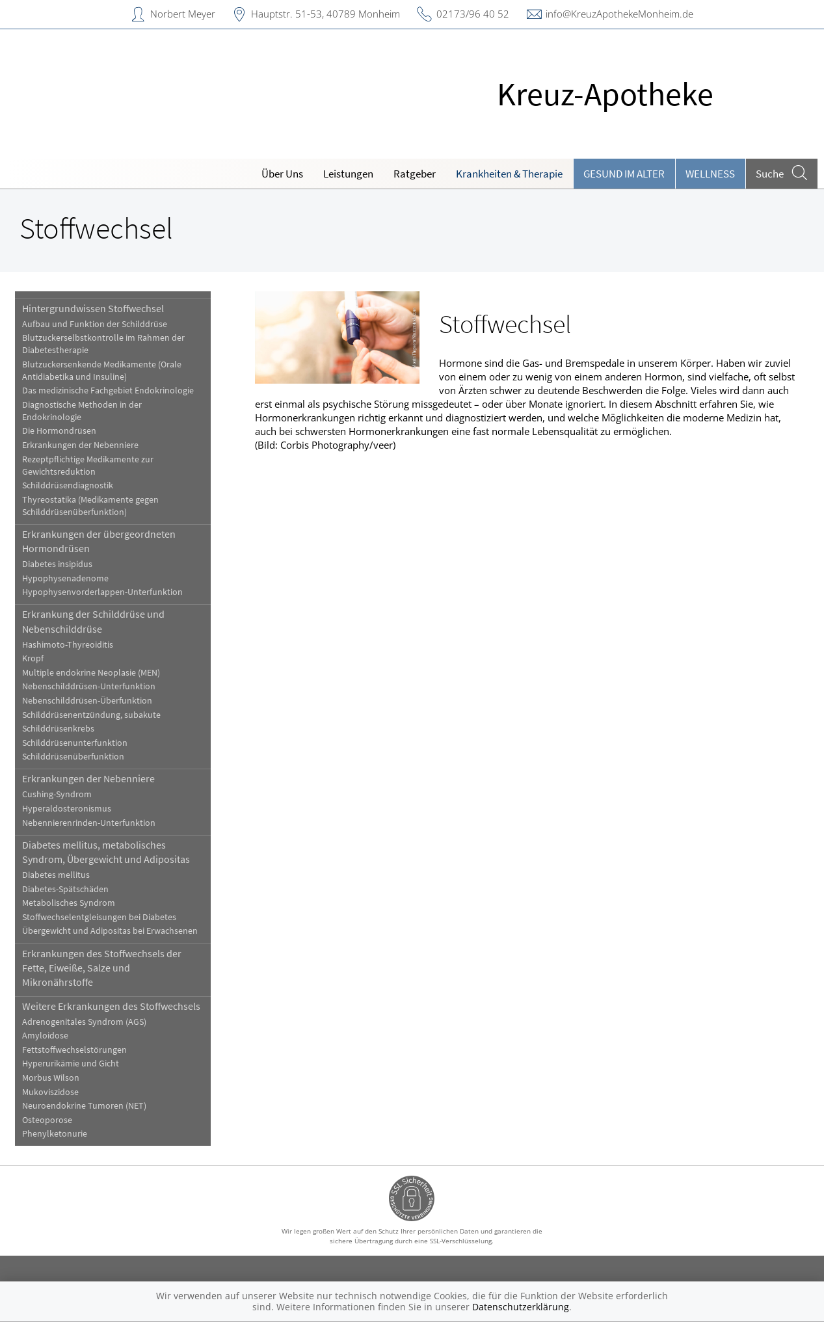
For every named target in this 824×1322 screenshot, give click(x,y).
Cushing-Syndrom (57, 794)
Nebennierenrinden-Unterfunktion (88, 822)
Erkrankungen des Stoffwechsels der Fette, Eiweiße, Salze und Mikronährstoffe (101, 968)
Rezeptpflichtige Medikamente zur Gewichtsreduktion (87, 465)
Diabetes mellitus (56, 874)
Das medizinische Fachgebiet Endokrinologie (108, 390)
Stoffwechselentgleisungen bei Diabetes (99, 917)
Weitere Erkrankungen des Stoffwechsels (111, 1005)
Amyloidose (45, 1035)
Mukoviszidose (50, 1092)
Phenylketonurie (54, 1133)
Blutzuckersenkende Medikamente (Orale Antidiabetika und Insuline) (101, 370)
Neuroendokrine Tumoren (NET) (84, 1105)
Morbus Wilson (50, 1077)
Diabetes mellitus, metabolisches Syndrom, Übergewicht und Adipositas (106, 852)
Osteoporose (47, 1120)
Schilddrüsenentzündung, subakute (91, 714)
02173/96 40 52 (472, 13)
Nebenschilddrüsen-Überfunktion (87, 700)
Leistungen (348, 173)
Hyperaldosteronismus (66, 808)
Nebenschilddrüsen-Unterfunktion (88, 686)
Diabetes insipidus (57, 564)
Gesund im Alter (624, 173)
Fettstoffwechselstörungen (74, 1049)
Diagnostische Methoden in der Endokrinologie (82, 411)
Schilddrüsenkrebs (58, 728)
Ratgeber (414, 173)
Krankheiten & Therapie (509, 173)
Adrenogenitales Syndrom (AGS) (84, 1021)
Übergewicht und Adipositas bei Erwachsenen (110, 930)
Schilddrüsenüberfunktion (73, 756)
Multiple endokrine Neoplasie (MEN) (91, 672)
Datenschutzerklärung (520, 1307)
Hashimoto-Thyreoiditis (67, 644)
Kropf (33, 658)
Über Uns (282, 173)
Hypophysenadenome (65, 578)
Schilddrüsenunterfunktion (74, 742)
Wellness (710, 173)
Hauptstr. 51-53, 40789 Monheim (325, 13)
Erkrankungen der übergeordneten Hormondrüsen (99, 541)
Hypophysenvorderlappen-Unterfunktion (102, 592)
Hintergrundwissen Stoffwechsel (93, 308)
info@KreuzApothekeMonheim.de (619, 13)
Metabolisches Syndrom (68, 902)
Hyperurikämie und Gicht (70, 1063)
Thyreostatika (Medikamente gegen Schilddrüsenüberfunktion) (90, 506)
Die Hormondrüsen (59, 430)
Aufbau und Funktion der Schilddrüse (94, 324)
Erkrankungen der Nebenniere (80, 445)
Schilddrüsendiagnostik (67, 485)
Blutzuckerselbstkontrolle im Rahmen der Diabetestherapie (103, 344)
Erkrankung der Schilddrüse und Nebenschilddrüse (93, 621)
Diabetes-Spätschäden (65, 889)
